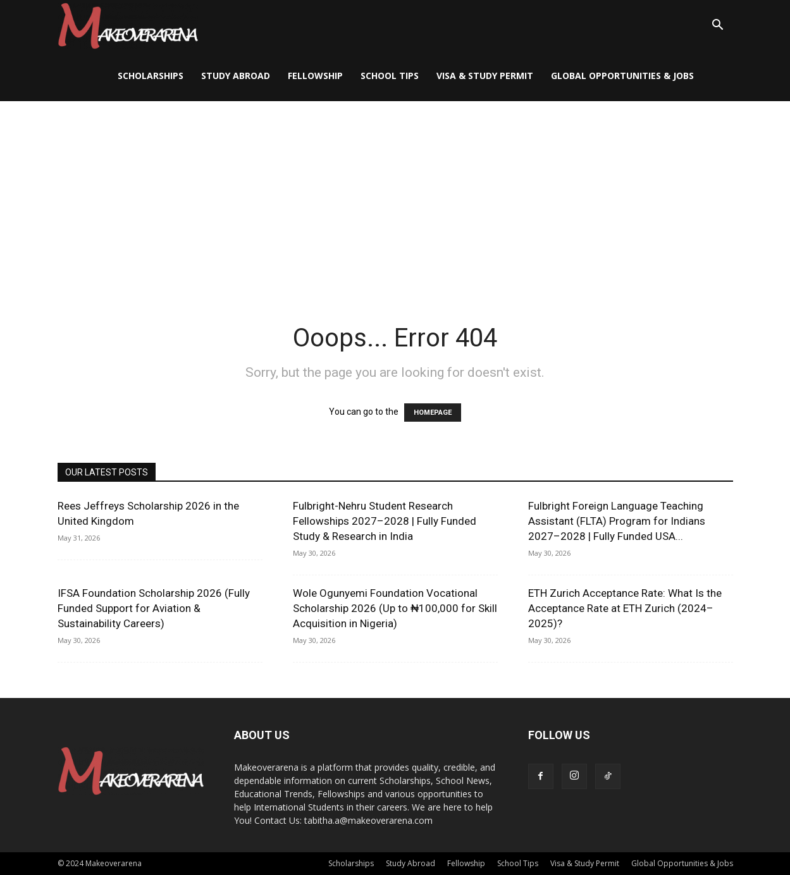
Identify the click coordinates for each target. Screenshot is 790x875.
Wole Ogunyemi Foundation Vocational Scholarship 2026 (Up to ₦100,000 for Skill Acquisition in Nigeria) (395, 608)
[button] (718, 26)
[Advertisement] (395, 196)
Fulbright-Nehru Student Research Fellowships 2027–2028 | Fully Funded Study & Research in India (384, 520)
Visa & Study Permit (484, 76)
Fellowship (315, 76)
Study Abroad (235, 76)
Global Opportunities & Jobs (622, 76)
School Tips (390, 76)
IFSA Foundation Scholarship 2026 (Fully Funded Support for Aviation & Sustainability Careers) (154, 608)
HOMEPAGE (433, 412)
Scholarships (150, 76)
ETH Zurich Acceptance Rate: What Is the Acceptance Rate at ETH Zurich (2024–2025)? (625, 608)
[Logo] (128, 25)
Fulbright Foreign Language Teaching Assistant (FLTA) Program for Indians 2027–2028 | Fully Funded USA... (616, 520)
